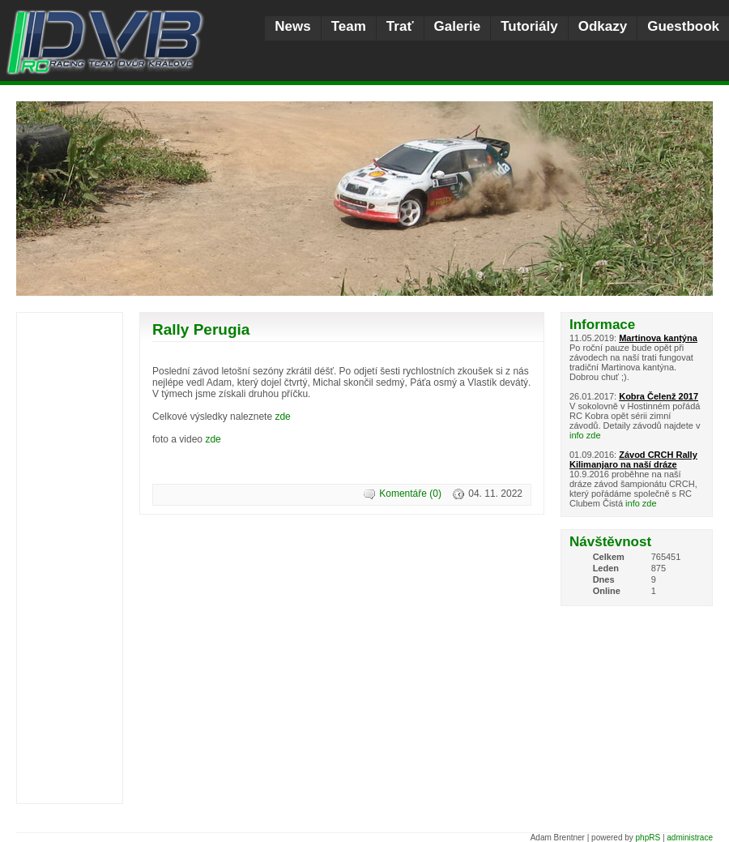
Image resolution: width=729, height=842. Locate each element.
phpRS (648, 837)
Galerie (457, 26)
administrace (690, 837)
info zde (585, 435)
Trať (400, 26)
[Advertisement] (69, 560)
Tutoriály (529, 26)
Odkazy (602, 26)
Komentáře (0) (410, 493)
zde (282, 416)
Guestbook (683, 26)
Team (348, 26)
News (292, 26)
